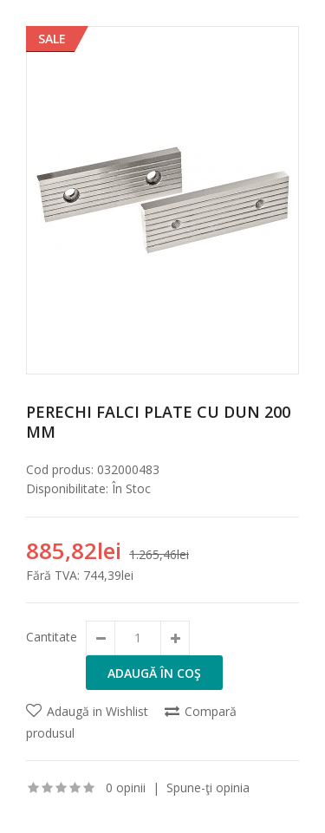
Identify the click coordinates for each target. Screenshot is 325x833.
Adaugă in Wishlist (97, 711)
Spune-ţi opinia (208, 787)
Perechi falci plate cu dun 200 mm (158, 421)
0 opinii (126, 787)
